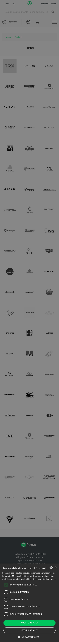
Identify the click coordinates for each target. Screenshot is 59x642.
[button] (29, 636)
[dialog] (29, 321)
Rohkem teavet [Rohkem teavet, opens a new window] (49, 579)
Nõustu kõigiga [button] (29, 622)
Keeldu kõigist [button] (29, 630)
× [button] (55, 567)
